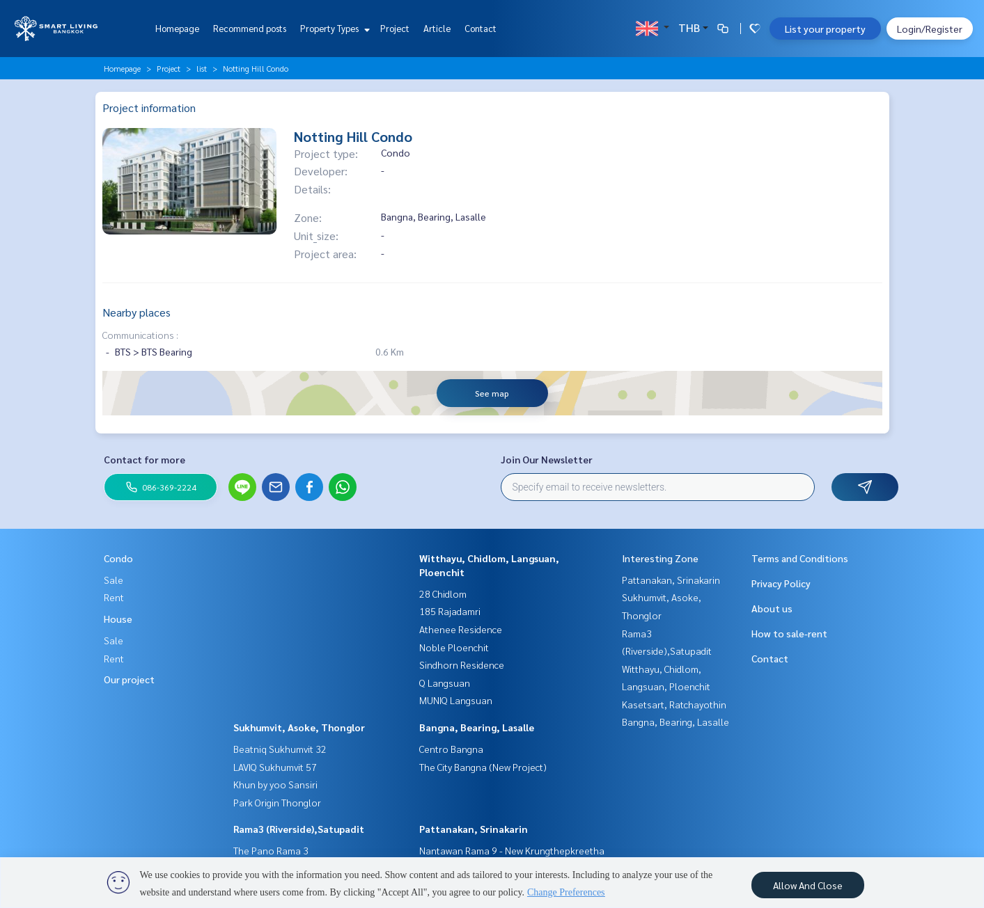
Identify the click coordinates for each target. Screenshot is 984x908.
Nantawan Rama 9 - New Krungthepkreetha (511, 850)
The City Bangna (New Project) (483, 766)
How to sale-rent (789, 633)
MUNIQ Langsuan (455, 700)
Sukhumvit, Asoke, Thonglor (299, 727)
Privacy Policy (781, 583)
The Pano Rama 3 (271, 850)
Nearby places (136, 312)
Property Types (333, 28)
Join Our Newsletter (547, 459)
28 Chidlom (443, 593)
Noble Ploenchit (454, 647)
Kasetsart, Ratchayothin (674, 704)
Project (394, 28)
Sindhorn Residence (461, 664)
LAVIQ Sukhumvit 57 (275, 766)
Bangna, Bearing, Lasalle (476, 727)
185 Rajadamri (450, 611)
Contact (480, 28)
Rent (114, 597)
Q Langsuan (444, 682)
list (201, 68)
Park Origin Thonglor (277, 802)
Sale (113, 579)
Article (437, 28)
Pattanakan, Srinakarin (473, 828)
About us (771, 608)
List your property (825, 28)
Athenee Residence (460, 629)
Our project (129, 679)
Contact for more (144, 459)
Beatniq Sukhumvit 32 (280, 748)
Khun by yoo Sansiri (275, 784)
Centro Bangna (451, 748)
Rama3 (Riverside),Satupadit (298, 828)
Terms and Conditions (799, 558)
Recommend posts (249, 28)
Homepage (177, 28)
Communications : (140, 334)
